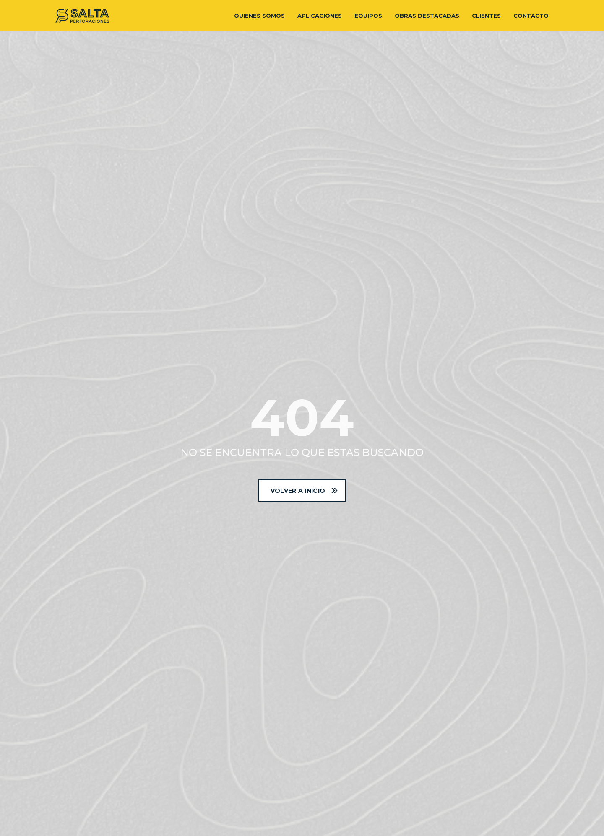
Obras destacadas (427, 15)
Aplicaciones (319, 15)
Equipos (368, 15)
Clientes (486, 15)
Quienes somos (259, 15)
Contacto (531, 15)
